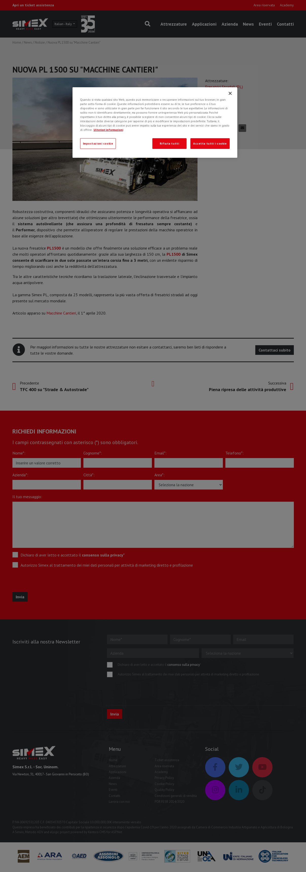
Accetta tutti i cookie (210, 143)
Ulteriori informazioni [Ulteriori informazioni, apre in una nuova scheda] (108, 130)
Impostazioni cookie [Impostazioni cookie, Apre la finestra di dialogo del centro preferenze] (98, 143)
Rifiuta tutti (169, 143)
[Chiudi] (230, 93)
